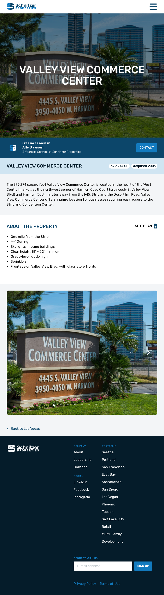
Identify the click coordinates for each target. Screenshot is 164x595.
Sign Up (143, 566)
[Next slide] (148, 352)
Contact (147, 148)
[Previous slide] (15, 352)
